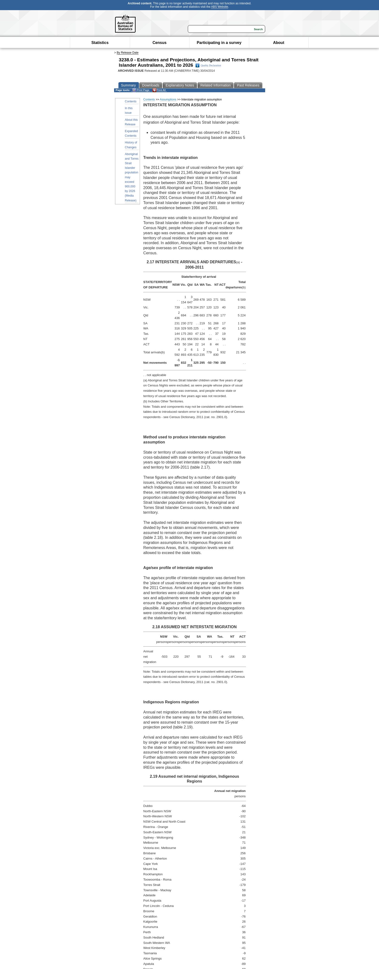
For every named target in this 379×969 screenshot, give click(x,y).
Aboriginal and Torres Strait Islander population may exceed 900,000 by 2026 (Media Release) (131, 177)
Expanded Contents (131, 133)
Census (160, 43)
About (278, 43)
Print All (159, 90)
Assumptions (168, 99)
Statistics (100, 43)
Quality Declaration (208, 65)
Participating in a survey (219, 43)
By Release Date (127, 52)
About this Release (131, 122)
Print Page (140, 90)
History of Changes (131, 145)
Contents (131, 101)
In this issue (129, 110)
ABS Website (219, 6)
